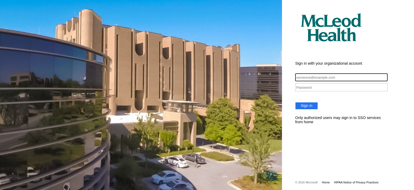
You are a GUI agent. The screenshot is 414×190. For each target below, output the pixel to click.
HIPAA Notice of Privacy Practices (356, 182)
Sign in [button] (306, 105)
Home (326, 182)
